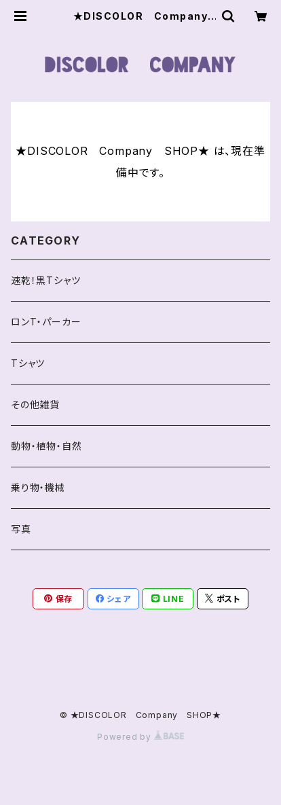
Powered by (140, 737)
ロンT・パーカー (46, 321)
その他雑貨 (35, 404)
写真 (21, 529)
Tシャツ (28, 363)
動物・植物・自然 (46, 446)
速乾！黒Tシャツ (45, 280)
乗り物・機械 (38, 487)
